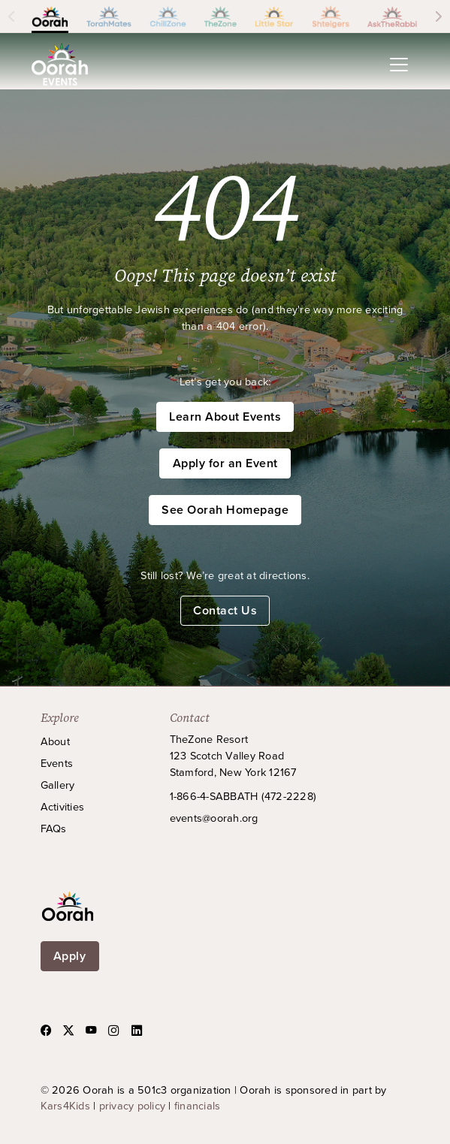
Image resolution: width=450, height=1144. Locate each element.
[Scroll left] (11, 16)
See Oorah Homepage (225, 509)
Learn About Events (225, 416)
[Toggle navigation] (399, 64)
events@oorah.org (214, 818)
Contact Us (225, 610)
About (55, 741)
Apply (69, 955)
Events (57, 763)
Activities (63, 806)
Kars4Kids (65, 1105)
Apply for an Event (225, 463)
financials (197, 1105)
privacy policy (132, 1105)
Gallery (58, 784)
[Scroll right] (438, 16)
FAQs (54, 828)
